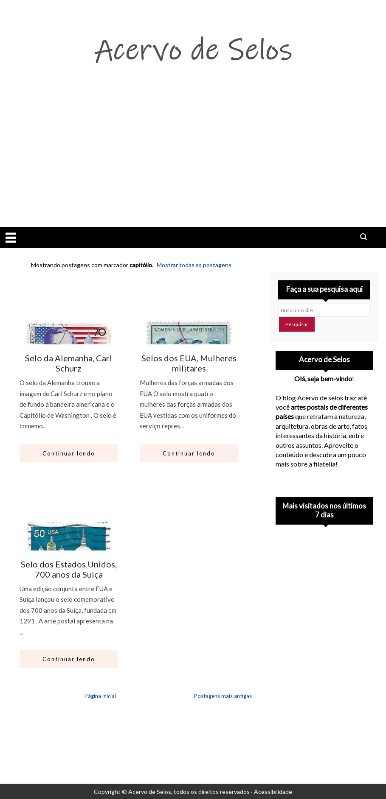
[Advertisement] (193, 163)
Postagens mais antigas (223, 696)
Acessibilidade (273, 791)
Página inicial (100, 696)
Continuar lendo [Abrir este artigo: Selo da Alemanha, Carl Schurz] (68, 453)
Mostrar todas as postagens (194, 264)
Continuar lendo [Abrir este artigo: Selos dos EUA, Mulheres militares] (189, 453)
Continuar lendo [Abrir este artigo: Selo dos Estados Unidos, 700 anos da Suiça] (68, 659)
